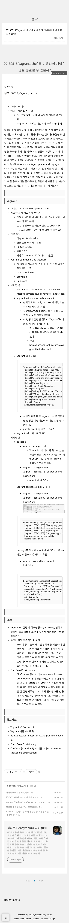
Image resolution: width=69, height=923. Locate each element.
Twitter (28, 918)
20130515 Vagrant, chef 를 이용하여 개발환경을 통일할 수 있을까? (34, 32)
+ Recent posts (11, 900)
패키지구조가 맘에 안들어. (18, 792)
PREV (27, 880)
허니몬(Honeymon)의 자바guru (27, 828)
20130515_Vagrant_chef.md (21, 93)
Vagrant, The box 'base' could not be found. (26, 802)
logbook (11, 785)
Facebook (36, 918)
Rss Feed (17, 918)
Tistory (31, 914)
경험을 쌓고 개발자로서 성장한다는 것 (23, 807)
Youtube (44, 918)
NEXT (41, 880)
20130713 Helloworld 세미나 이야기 (22, 797)
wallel (49, 914)
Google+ (52, 918)
